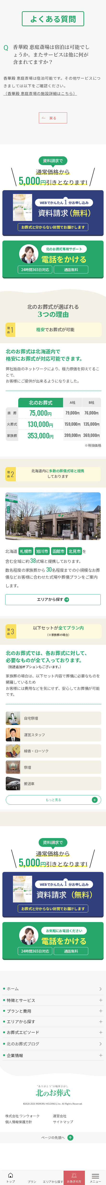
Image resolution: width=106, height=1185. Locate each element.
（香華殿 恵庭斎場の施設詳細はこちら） (40, 93)
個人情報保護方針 (18, 1121)
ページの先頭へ (53, 1137)
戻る (52, 117)
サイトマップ (63, 1121)
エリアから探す (53, 599)
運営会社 (59, 1115)
